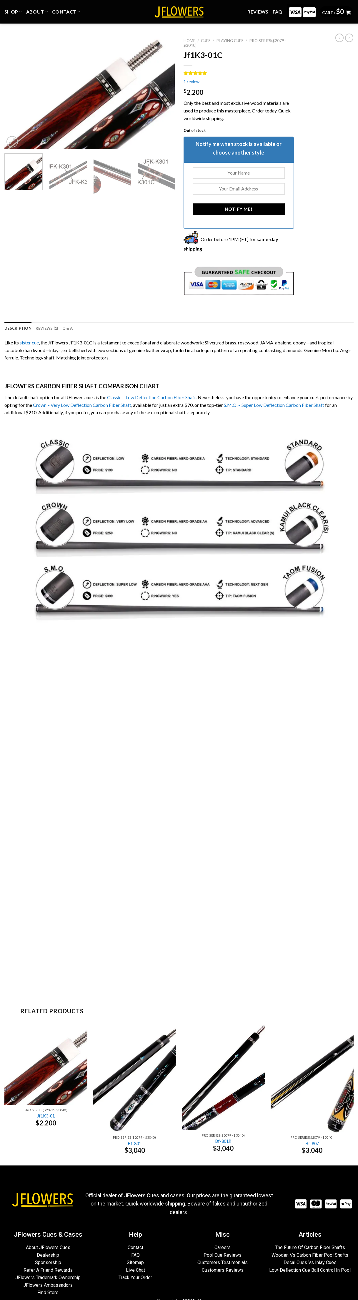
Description (17, 328)
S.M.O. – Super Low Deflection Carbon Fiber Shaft (274, 405)
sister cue (29, 342)
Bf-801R (223, 1141)
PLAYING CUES (230, 40)
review (191, 81)
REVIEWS (257, 11)
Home (189, 40)
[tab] (17, 328)
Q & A (67, 328)
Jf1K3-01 (46, 1115)
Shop (13, 12)
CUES (206, 40)
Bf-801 (134, 1143)
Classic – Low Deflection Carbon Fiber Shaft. (152, 397)
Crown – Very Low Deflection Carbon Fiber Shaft (82, 405)
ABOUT (37, 12)
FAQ (278, 11)
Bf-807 (312, 1143)
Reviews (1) (47, 328)
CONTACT (66, 12)
